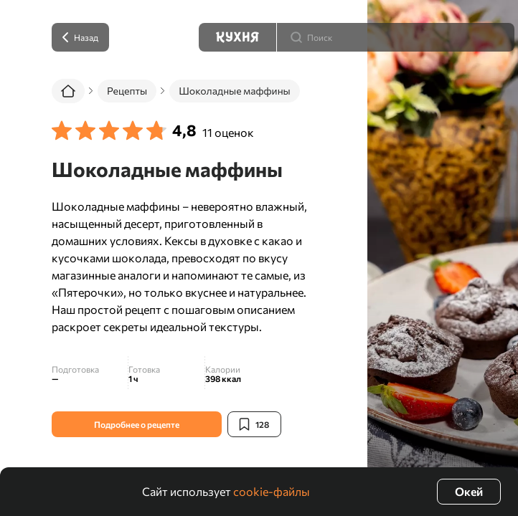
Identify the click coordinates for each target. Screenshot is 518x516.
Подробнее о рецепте (136, 424)
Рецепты (127, 91)
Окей (469, 491)
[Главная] (68, 91)
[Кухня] (237, 37)
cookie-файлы (271, 491)
